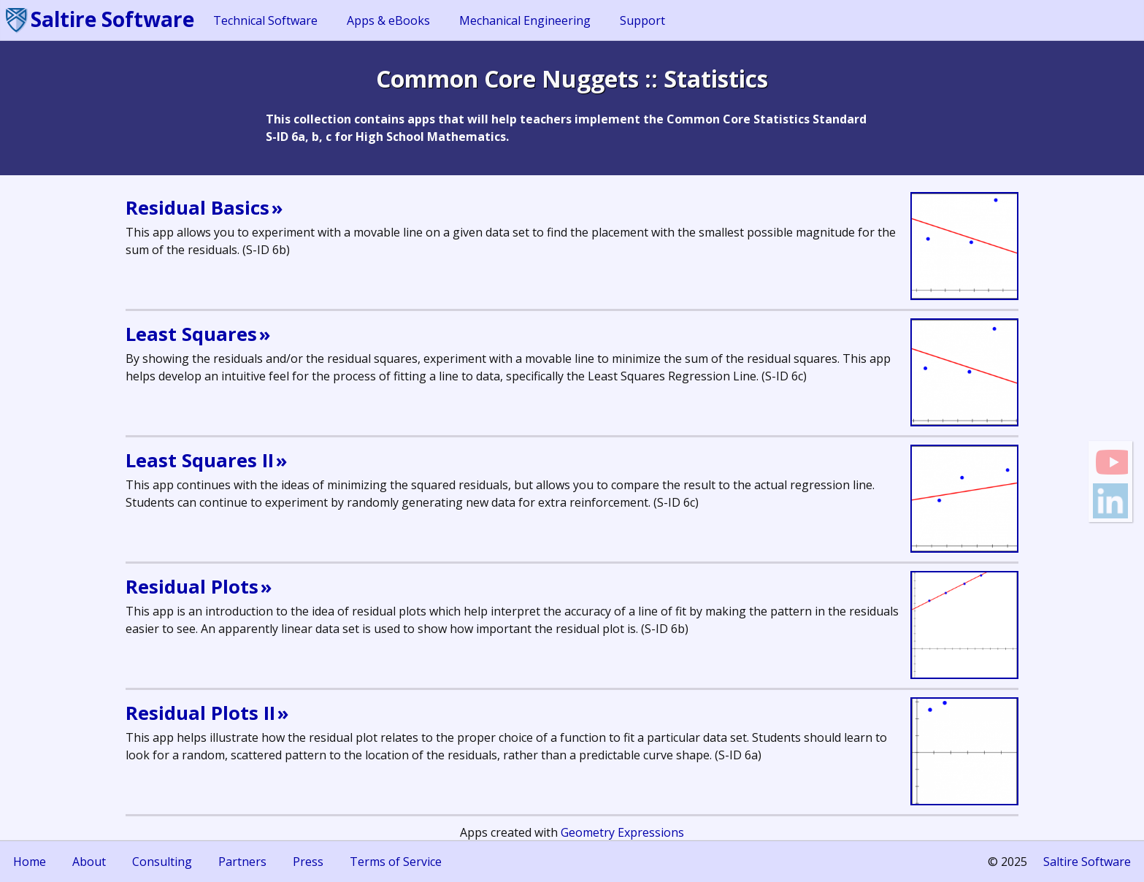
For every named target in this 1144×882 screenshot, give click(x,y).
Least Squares (191, 334)
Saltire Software (112, 19)
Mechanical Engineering (525, 20)
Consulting (162, 862)
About (89, 862)
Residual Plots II (200, 713)
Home (29, 862)
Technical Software (265, 20)
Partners (242, 862)
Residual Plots (192, 586)
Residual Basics (197, 207)
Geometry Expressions (622, 832)
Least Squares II (200, 460)
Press (308, 862)
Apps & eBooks (388, 20)
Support (642, 20)
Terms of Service (396, 862)
